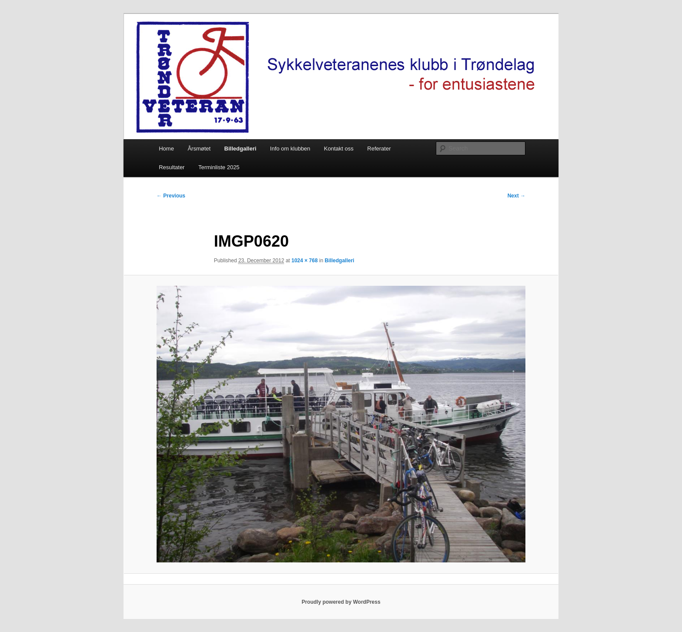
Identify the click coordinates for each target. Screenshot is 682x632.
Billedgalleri (240, 148)
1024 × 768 (304, 260)
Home (166, 148)
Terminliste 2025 (219, 167)
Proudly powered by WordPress (340, 602)
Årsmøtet (199, 148)
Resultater (171, 167)
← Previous (171, 196)
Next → (516, 196)
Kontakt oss (339, 148)
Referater (379, 148)
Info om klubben (290, 148)
